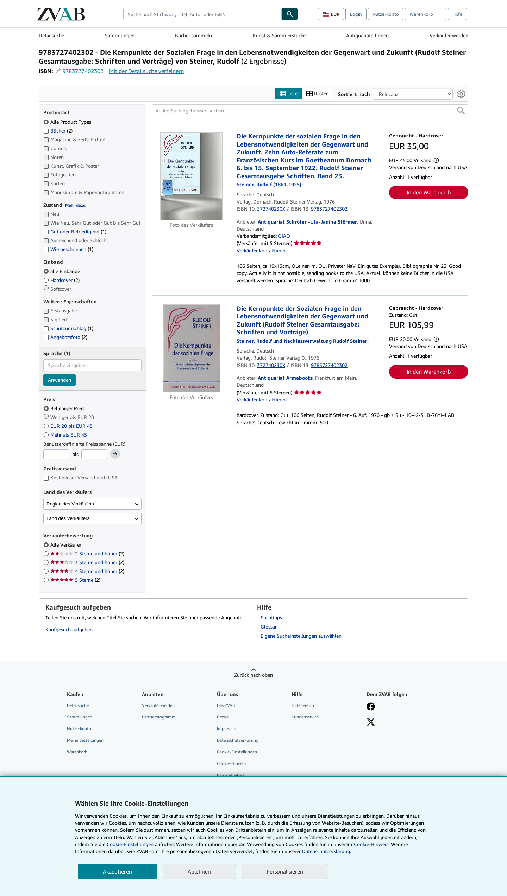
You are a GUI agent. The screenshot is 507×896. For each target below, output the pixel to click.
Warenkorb (77, 751)
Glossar (269, 627)
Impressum (227, 728)
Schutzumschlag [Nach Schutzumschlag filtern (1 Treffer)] (68, 328)
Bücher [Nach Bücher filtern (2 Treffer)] (58, 130)
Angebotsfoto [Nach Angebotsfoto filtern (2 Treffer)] (65, 337)
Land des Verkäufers (67, 518)
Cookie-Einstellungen (130, 844)
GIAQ (284, 236)
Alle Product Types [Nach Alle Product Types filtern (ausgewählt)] (68, 122)
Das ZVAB (226, 705)
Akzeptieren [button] (117, 871)
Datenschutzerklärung (237, 740)
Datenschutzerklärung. (326, 851)
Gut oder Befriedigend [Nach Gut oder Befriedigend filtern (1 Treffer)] (74, 231)
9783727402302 (83, 71)
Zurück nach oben (253, 675)
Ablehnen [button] (199, 871)
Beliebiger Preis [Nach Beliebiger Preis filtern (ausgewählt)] (64, 408)
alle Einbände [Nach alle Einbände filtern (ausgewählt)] (62, 271)
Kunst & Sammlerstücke (279, 35)
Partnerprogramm (159, 717)
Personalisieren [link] (285, 871)
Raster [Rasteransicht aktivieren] (317, 93)
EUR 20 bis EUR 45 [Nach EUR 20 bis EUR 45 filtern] (68, 426)
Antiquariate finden (367, 35)
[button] (461, 110)
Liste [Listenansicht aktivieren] (289, 93)
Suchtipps (271, 617)
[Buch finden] (290, 14)
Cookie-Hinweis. (371, 844)
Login (356, 14)
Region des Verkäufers (70, 504)
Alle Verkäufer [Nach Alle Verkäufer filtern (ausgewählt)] (66, 545)
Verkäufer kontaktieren (262, 250)
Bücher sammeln (193, 35)
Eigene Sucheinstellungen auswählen (301, 636)
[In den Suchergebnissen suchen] (310, 110)
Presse (223, 717)
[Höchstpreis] (94, 454)
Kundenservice (305, 717)
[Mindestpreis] (56, 454)
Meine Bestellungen (85, 740)
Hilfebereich (303, 705)
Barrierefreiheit (230, 775)
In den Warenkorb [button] (429, 192)
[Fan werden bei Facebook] (371, 707)
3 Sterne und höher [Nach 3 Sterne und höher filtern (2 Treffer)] (87, 562)
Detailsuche (51, 35)
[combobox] (202, 14)
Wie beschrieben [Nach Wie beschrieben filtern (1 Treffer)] (68, 249)
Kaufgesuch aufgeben (69, 629)
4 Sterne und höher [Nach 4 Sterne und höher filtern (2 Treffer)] (87, 571)
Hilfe (457, 14)
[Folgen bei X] (371, 722)
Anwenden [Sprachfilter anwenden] (59, 380)
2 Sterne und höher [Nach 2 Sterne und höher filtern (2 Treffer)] (87, 553)
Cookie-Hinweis (231, 763)
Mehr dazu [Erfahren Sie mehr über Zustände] (75, 205)
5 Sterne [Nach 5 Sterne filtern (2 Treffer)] (75, 580)
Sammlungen (119, 35)
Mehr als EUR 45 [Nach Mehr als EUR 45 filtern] (65, 435)
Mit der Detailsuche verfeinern (146, 71)
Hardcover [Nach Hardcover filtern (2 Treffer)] (61, 280)
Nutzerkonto (386, 14)
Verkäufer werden (449, 35)
